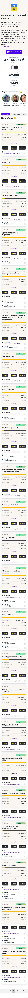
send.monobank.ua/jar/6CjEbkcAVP (12, 681)
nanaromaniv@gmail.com (10, 460)
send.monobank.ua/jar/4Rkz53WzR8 (12, 495)
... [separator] (20, 990)
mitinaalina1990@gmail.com (11, 347)
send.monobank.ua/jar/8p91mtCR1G (12, 749)
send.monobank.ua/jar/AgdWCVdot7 (12, 529)
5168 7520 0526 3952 (9, 894)
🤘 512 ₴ (14, 148)
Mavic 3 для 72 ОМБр (9, 865)
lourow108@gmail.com (9, 306)
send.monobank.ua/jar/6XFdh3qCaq (12, 186)
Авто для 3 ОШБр (8, 357)
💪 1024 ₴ (22, 148)
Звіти (24, 114)
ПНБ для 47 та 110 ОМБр (10, 725)
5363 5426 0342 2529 (9, 418)
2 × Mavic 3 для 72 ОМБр (10, 196)
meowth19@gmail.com (9, 856)
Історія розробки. (7, 46)
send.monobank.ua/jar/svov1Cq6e (11, 933)
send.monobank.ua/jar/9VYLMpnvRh (12, 380)
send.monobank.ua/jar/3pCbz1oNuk (12, 639)
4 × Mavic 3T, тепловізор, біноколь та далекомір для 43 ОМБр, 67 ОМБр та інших (13, 318)
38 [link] (13, 990)
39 (17, 990)
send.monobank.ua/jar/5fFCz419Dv (12, 784)
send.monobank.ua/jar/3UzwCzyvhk (12, 597)
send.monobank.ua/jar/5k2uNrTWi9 (12, 452)
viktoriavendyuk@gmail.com (11, 647)
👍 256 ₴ (5, 148)
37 (10, 990)
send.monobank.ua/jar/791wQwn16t (12, 298)
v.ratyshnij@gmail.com (9, 263)
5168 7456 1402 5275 (9, 456)
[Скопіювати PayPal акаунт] (25, 224)
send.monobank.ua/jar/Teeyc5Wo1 (12, 258)
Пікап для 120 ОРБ (8, 538)
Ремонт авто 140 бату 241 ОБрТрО (13, 793)
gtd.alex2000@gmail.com (10, 981)
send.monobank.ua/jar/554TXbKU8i (12, 414)
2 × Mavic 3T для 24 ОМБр (10, 428)
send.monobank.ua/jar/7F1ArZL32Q (12, 343)
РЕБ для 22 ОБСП (8, 390)
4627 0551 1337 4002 (9, 938)
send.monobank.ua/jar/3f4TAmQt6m (12, 219)
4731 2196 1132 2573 (9, 302)
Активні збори (6, 114)
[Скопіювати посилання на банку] (25, 153)
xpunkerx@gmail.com (9, 942)
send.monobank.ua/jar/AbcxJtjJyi (11, 889)
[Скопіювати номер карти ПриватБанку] (25, 303)
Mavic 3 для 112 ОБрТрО (10, 505)
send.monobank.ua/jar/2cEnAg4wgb (12, 852)
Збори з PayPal (16, 114)
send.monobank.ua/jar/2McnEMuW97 (12, 817)
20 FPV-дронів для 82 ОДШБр (12, 657)
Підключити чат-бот (14, 52)
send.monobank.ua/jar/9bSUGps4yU (12, 153)
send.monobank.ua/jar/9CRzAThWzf (12, 716)
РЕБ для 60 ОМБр (8, 615)
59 (23, 990)
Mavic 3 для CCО (7, 162)
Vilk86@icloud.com (8, 223)
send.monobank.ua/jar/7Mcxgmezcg (12, 977)
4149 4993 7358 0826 (9, 644)
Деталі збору (14, 143)
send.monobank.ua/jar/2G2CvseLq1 (12, 562)
